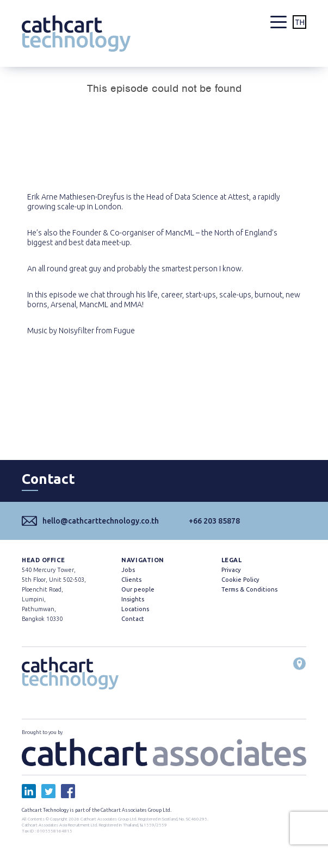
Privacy (230, 570)
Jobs (128, 570)
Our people (137, 589)
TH (300, 22)
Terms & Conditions (249, 589)
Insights (132, 599)
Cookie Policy (240, 579)
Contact (132, 618)
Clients (131, 579)
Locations (135, 609)
